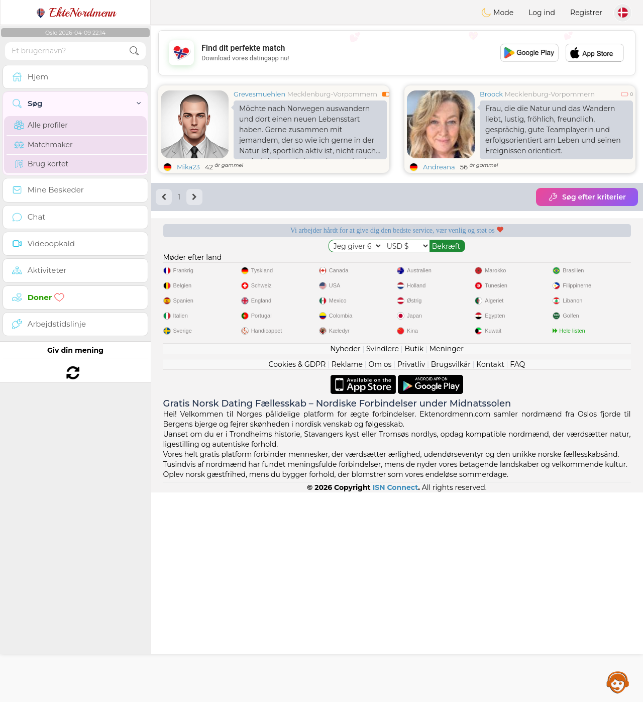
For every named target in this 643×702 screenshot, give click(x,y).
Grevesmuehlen (259, 94)
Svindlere (382, 558)
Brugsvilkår (451, 573)
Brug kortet (41, 164)
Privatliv (411, 573)
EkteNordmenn (76, 12)
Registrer (586, 12)
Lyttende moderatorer (334, 264)
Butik (413, 558)
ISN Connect (395, 696)
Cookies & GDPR (297, 573)
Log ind (541, 12)
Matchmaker (43, 145)
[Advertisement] (396, 52)
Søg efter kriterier (587, 197)
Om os (380, 573)
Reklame (347, 573)
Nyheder (345, 558)
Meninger (447, 558)
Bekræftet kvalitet (459, 264)
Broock (491, 94)
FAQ (517, 573)
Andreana (439, 167)
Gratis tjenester (210, 264)
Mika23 (188, 167)
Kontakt (490, 573)
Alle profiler (41, 125)
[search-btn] (134, 51)
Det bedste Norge (583, 264)
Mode (497, 13)
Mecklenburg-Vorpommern (332, 94)
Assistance (618, 681)
